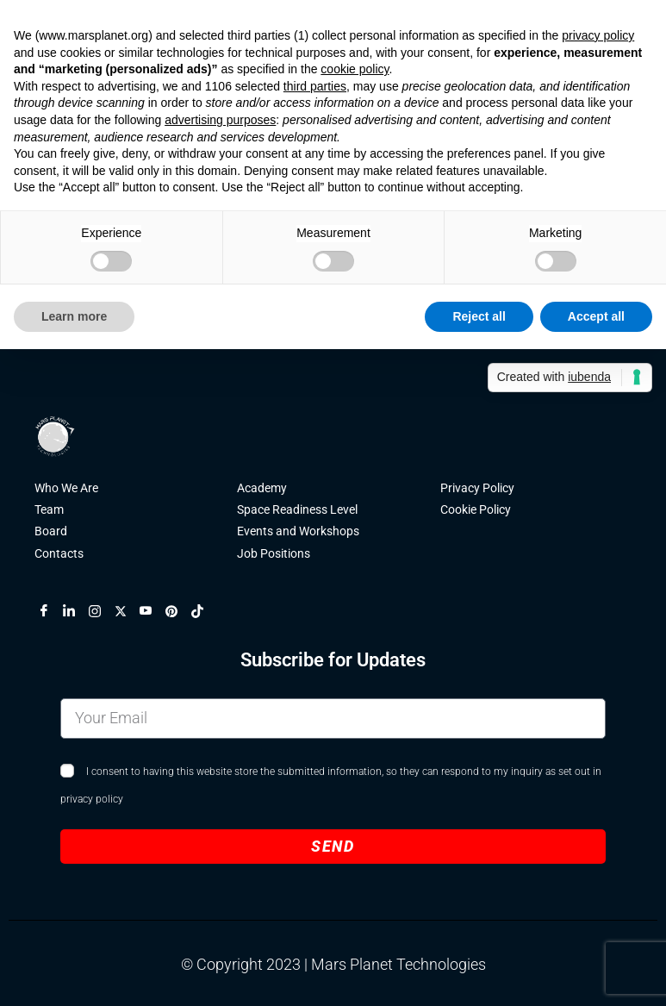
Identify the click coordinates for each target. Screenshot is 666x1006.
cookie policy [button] (355, 69)
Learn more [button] (74, 316)
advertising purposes (220, 120)
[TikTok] (204, 613)
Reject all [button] (478, 316)
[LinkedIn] (76, 613)
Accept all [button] (596, 316)
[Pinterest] (178, 613)
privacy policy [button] (598, 35)
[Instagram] (102, 613)
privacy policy (91, 802)
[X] (127, 613)
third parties (314, 86)
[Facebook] (51, 613)
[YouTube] (152, 613)
